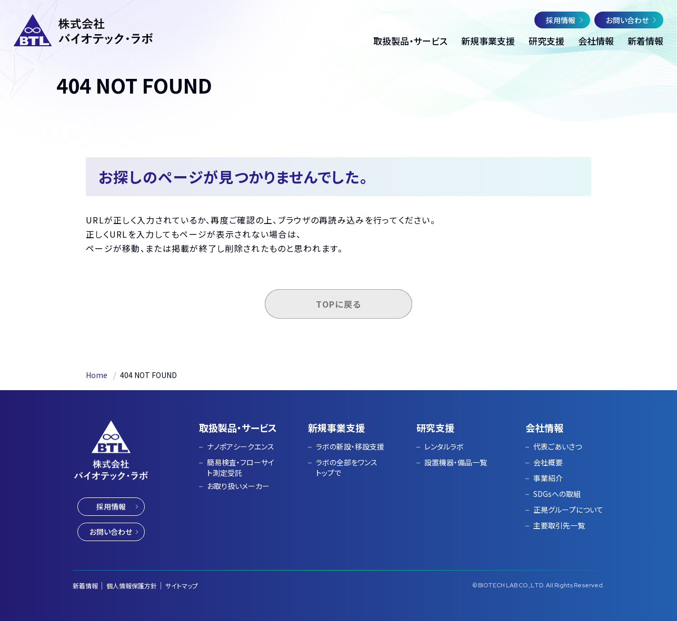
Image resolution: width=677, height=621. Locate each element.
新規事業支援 (336, 427)
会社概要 (548, 462)
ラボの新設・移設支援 (350, 447)
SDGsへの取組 (557, 493)
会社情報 (544, 427)
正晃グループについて (568, 509)
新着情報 (85, 585)
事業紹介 (548, 478)
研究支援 (435, 427)
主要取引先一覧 (559, 525)
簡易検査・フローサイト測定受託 (240, 467)
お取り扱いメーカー (238, 486)
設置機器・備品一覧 (455, 462)
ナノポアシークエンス (240, 447)
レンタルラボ (444, 447)
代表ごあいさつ (557, 447)
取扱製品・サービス (238, 427)
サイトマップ (181, 585)
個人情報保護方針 (131, 585)
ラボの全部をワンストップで (346, 467)
